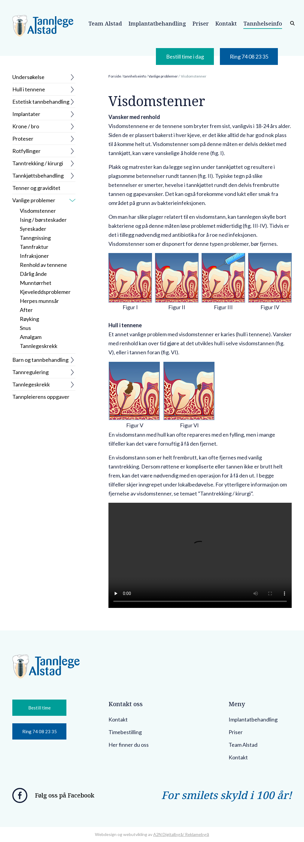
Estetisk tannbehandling (40, 101)
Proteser (22, 138)
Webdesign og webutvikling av (124, 834)
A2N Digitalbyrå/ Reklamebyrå (181, 834)
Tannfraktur (34, 246)
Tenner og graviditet (36, 188)
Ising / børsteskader (43, 219)
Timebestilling (125, 732)
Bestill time (39, 707)
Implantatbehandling (253, 719)
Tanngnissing (35, 237)
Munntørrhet (35, 282)
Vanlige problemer (33, 200)
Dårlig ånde (33, 273)
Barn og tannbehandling (40, 359)
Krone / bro (25, 126)
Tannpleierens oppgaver (40, 396)
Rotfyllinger (26, 151)
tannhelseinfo (134, 76)
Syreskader (33, 228)
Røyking (29, 319)
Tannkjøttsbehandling (38, 175)
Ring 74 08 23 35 (249, 56)
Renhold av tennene (43, 264)
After (26, 310)
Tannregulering (30, 372)
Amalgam (30, 337)
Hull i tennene (28, 89)
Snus (25, 328)
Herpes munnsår (39, 300)
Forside (114, 76)
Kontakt (118, 719)
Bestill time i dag (185, 56)
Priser (236, 732)
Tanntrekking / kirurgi (37, 163)
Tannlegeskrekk (38, 346)
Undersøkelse (28, 77)
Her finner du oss (128, 744)
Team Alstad (243, 744)
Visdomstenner (38, 210)
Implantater (26, 114)
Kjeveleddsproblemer (45, 291)
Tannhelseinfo (262, 23)
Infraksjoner (34, 255)
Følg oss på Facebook (64, 795)
